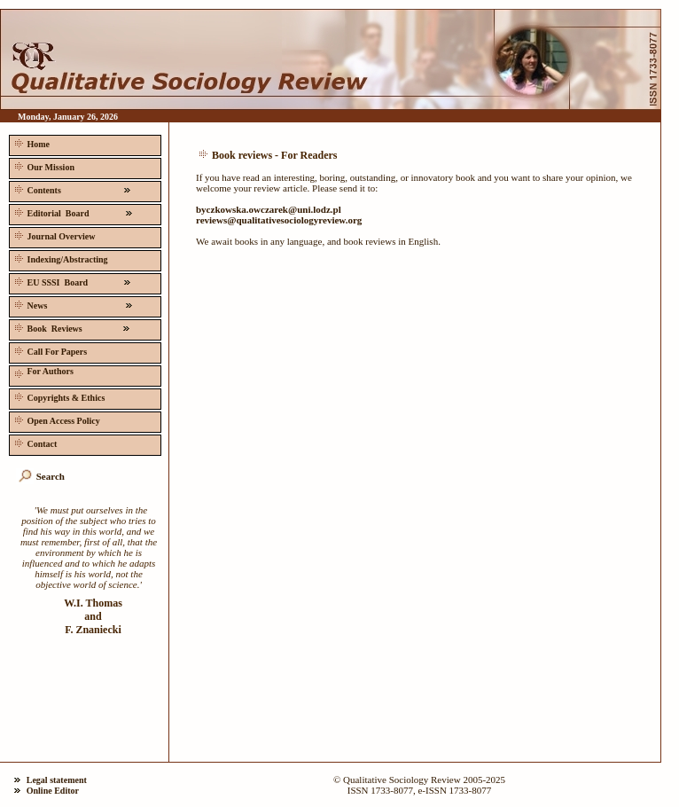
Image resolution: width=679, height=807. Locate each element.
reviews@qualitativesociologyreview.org (279, 220)
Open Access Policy (56, 419)
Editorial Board (74, 211)
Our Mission (43, 165)
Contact (34, 442)
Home (31, 142)
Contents (73, 188)
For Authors (43, 372)
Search (50, 476)
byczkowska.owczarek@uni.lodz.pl (268, 209)
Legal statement (57, 780)
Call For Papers (49, 349)
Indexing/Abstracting (60, 257)
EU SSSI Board (73, 280)
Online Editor (53, 790)
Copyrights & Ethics (58, 396)
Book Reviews (72, 326)
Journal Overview (53, 234)
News (74, 303)
